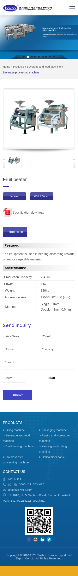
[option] (14, 161)
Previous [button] (4, 163)
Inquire (14, 196)
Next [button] (74, 163)
